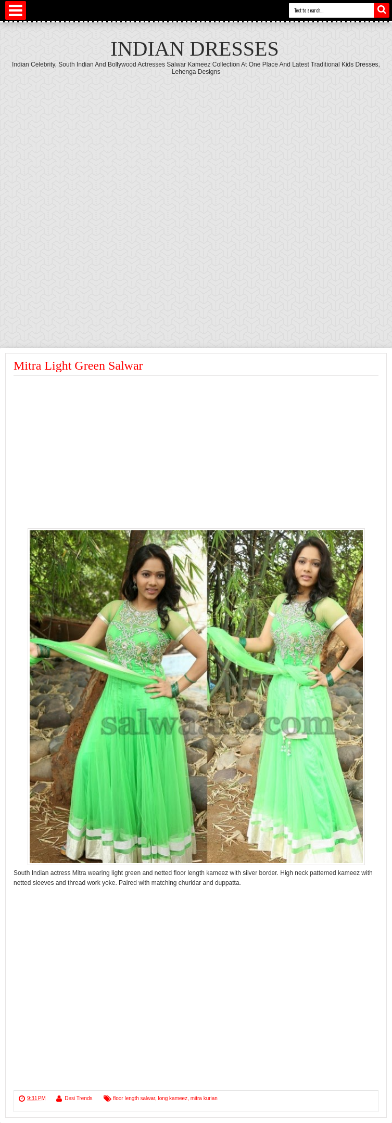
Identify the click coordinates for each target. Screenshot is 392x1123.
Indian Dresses (194, 48)
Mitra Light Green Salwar (78, 365)
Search (381, 10)
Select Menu (15, 10)
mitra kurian (204, 1098)
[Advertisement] (125, 206)
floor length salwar (134, 1098)
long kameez (172, 1098)
